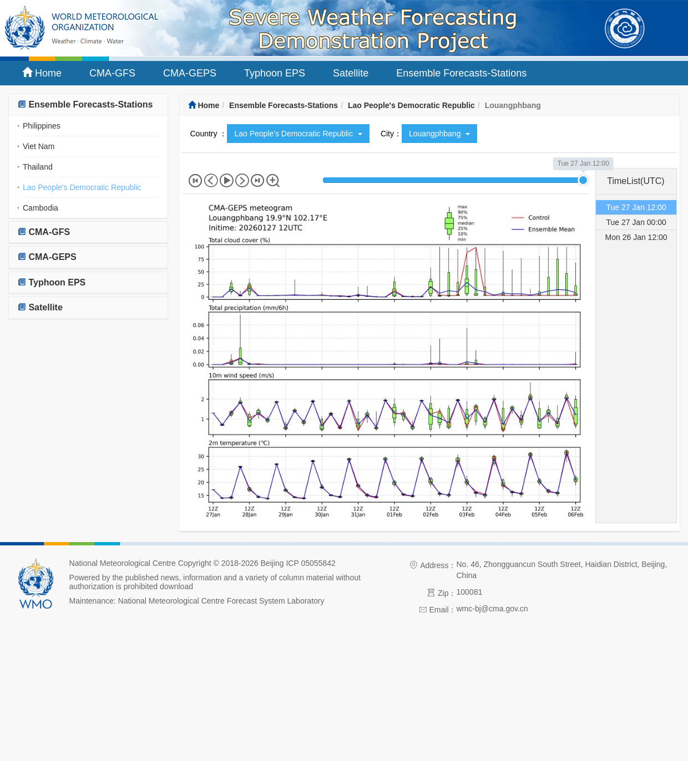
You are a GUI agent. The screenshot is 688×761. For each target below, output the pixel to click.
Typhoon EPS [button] (51, 282)
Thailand (38, 166)
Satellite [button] (40, 307)
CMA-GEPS (189, 73)
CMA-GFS (112, 73)
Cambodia (40, 207)
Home (42, 73)
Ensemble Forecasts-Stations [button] (85, 104)
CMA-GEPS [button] (47, 257)
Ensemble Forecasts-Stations (461, 73)
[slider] (583, 180)
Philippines (41, 125)
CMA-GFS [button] (43, 232)
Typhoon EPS (274, 73)
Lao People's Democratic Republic (82, 187)
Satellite (350, 73)
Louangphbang (439, 133)
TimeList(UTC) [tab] (635, 181)
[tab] (88, 105)
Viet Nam (38, 146)
